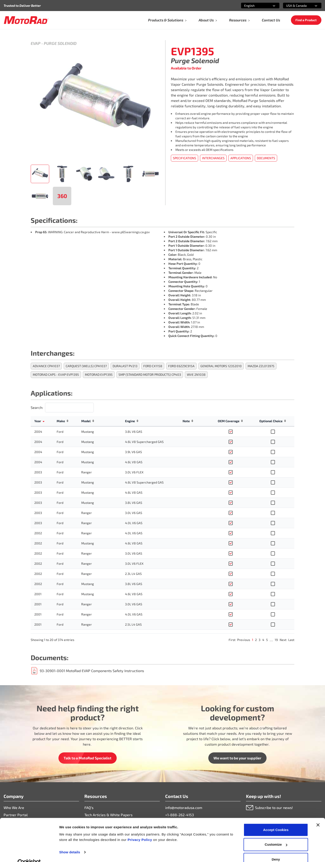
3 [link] (259, 640)
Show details (69, 843)
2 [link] (256, 640)
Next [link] (283, 640)
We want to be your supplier (237, 758)
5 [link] (267, 640)
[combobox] (255, 5)
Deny (276, 850)
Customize (276, 835)
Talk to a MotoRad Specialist (87, 758)
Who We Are (14, 807)
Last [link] (291, 640)
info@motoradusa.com (183, 807)
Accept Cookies (276, 820)
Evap (35, 43)
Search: (37, 407)
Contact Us (271, 20)
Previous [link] (243, 640)
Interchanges (213, 158)
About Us (208, 20)
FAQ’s (88, 807)
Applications (240, 158)
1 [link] (252, 640)
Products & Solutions (167, 20)
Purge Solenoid (60, 43)
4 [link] (263, 640)
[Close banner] (318, 815)
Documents (266, 158)
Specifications (184, 158)
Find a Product (306, 20)
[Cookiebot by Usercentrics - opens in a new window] (29, 853)
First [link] (232, 640)
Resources (239, 20)
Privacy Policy (140, 830)
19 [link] (276, 640)
